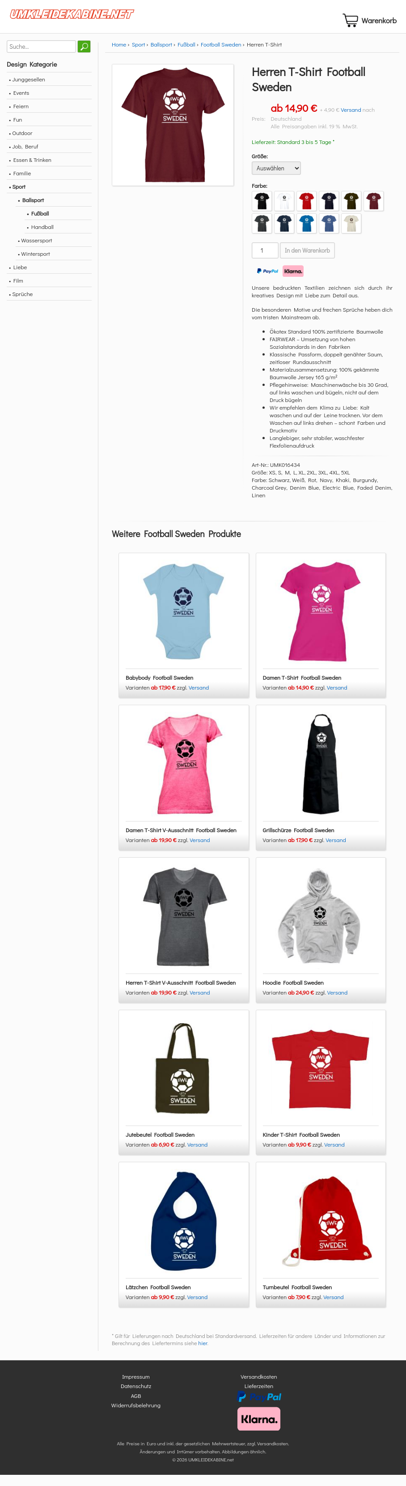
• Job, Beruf (23, 157)
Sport (138, 55)
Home (119, 55)
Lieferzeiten (259, 1397)
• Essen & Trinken (30, 170)
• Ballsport (31, 211)
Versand (351, 120)
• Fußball (38, 224)
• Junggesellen (27, 90)
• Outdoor (20, 144)
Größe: (260, 167)
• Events (19, 103)
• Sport (17, 197)
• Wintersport (34, 264)
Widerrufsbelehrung (136, 1416)
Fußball (186, 55)
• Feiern (19, 117)
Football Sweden (221, 55)
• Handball (40, 237)
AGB (136, 1406)
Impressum (136, 1387)
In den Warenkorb (307, 262)
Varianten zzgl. (157, 698)
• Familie (20, 184)
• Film (16, 291)
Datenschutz (136, 1397)
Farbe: (259, 196)
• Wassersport (35, 251)
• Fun (15, 130)
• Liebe (18, 278)
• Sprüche (21, 305)
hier (203, 1354)
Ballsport (161, 55)
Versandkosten (259, 1387)
